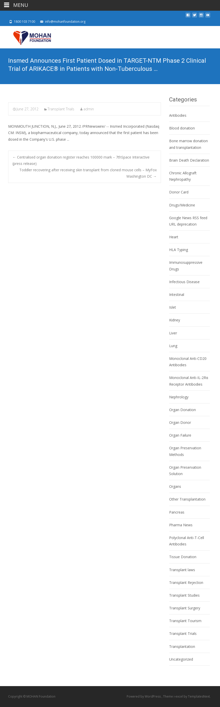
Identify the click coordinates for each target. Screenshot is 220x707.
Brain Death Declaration (189, 160)
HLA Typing (178, 249)
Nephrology (178, 397)
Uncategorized (181, 659)
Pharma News (181, 524)
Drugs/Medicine (182, 205)
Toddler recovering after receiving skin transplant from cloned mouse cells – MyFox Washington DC (88, 173)
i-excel (179, 696)
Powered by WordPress (144, 696)
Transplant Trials (61, 109)
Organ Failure (180, 435)
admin (88, 109)
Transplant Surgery (184, 608)
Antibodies (177, 115)
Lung (173, 345)
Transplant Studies (184, 595)
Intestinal (176, 294)
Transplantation (182, 646)
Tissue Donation (182, 556)
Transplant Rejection (186, 582)
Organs (175, 486)
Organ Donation (182, 409)
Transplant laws (182, 569)
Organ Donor (180, 422)
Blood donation (182, 128)
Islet (172, 307)
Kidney (174, 320)
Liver (173, 333)
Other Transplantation (187, 499)
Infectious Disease (184, 281)
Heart (173, 236)
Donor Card (178, 192)
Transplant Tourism (185, 620)
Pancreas (176, 512)
